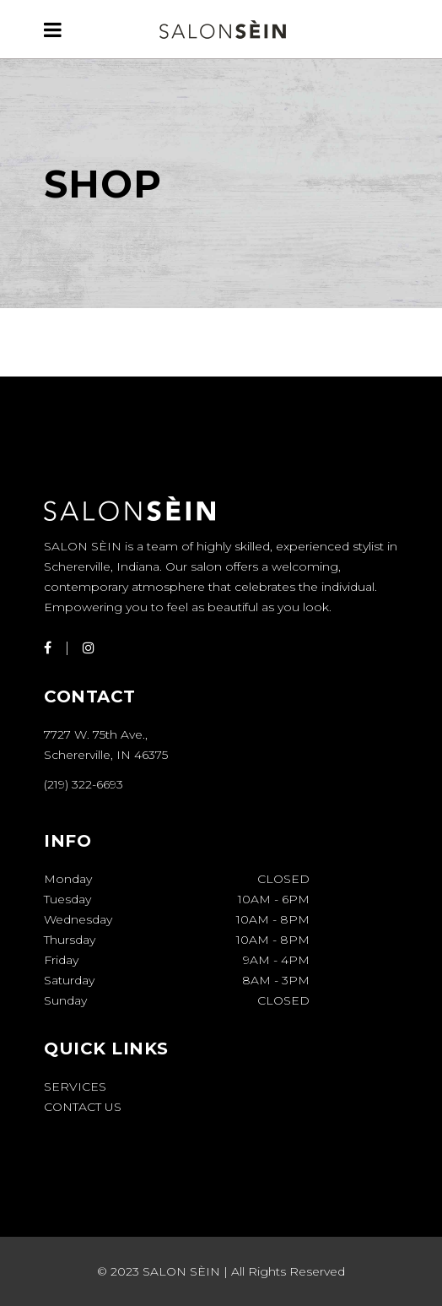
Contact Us (82, 1106)
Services (75, 1086)
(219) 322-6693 (83, 784)
